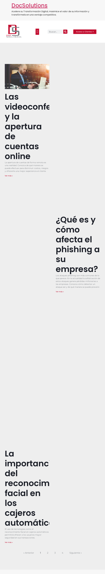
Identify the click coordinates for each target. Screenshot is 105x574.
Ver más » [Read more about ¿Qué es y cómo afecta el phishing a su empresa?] (60, 292)
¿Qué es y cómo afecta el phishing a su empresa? (78, 244)
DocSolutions (29, 5)
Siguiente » (75, 553)
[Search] (65, 32)
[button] (37, 32)
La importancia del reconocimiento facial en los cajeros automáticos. (38, 488)
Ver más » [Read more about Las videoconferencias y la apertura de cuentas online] (9, 176)
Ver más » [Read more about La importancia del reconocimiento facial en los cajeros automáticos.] (9, 542)
